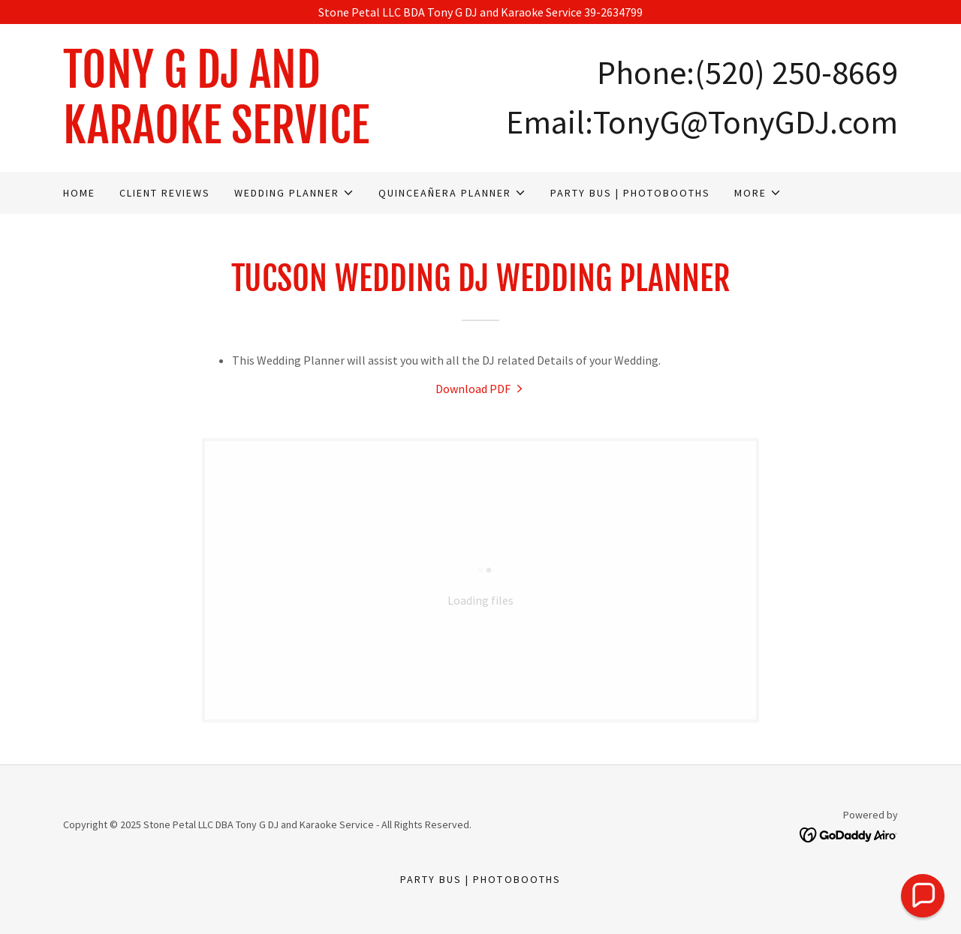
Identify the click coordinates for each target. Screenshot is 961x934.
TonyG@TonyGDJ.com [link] (745, 122)
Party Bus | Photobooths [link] (630, 193)
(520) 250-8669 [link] (796, 72)
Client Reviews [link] (164, 193)
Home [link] (79, 193)
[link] (271, 138)
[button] (294, 193)
